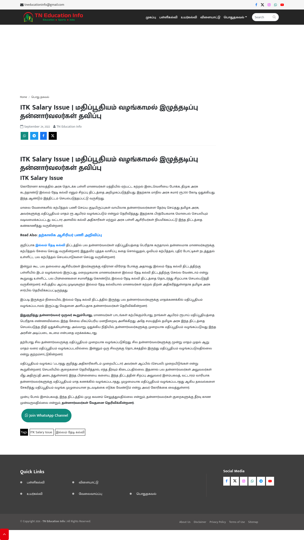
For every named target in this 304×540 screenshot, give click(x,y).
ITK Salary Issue (41, 432)
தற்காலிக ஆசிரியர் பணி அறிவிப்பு (70, 235)
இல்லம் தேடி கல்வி (50, 245)
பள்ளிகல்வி (168, 17)
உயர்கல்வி (189, 17)
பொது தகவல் (40, 97)
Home (23, 97)
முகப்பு (151, 17)
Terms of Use (237, 522)
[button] (235, 17)
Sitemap (253, 522)
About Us (184, 522)
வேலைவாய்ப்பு (90, 494)
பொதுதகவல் (146, 494)
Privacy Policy (217, 522)
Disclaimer (200, 522)
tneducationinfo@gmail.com (44, 4)
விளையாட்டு (210, 17)
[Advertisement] (152, 58)
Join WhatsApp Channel (46, 415)
